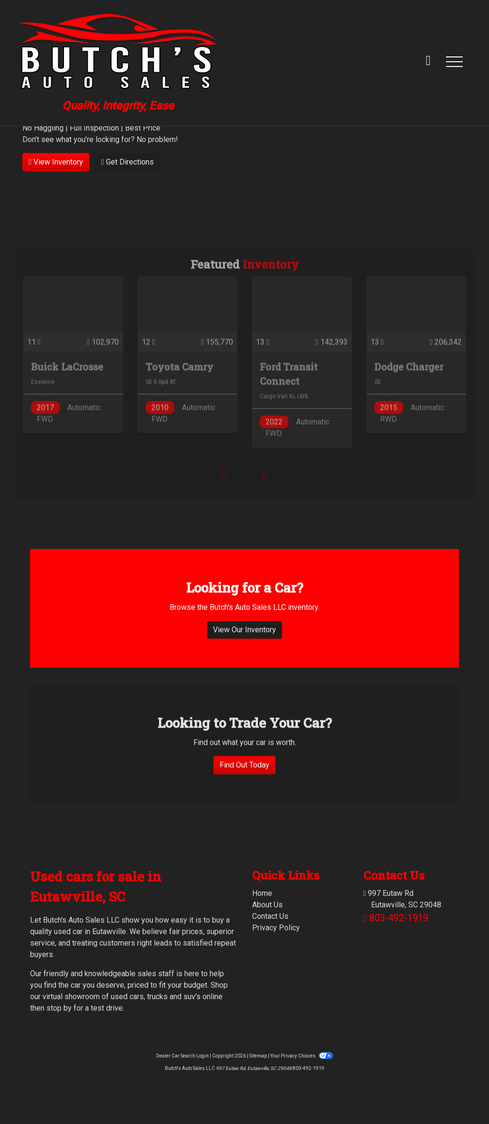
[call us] (428, 61)
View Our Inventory (244, 633)
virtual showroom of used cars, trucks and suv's (122, 996)
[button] (454, 61)
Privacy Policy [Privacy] (276, 927)
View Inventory (56, 161)
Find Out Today (244, 810)
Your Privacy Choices (301, 1055)
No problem (156, 139)
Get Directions (127, 161)
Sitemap (258, 1055)
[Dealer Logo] (118, 61)
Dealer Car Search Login (182, 1055)
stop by (59, 1008)
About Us (267, 904)
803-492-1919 (398, 918)
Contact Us (270, 916)
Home (262, 893)
